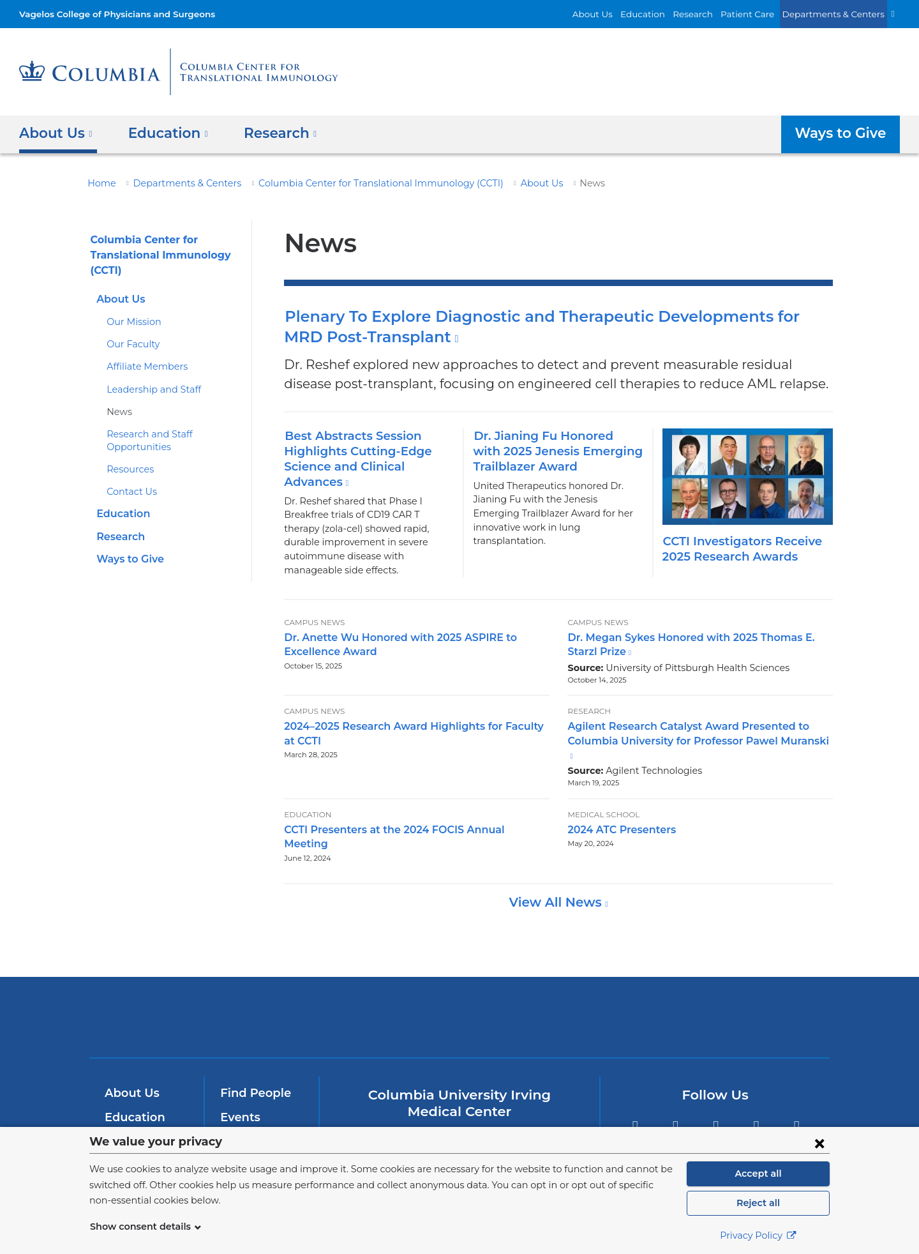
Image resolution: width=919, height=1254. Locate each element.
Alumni (239, 1099)
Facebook (634, 1085)
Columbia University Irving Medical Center (286, 975)
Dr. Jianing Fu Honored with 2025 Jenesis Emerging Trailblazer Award (551, 451)
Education (665, 14)
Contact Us (129, 492)
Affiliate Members (142, 366)
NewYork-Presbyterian (460, 983)
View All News (556, 861)
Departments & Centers (839, 14)
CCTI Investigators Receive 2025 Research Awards (738, 548)
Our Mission (131, 322)
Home (99, 183)
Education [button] (163, 132)
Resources (129, 469)
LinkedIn (756, 1085)
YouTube (715, 1085)
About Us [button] (56, 132)
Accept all (758, 1173)
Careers (241, 1123)
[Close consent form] (819, 1143)
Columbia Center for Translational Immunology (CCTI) (351, 183)
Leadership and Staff (149, 389)
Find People (252, 1051)
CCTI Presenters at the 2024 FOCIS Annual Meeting (408, 802)
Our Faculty (130, 344)
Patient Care (761, 14)
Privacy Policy (758, 1235)
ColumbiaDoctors (643, 975)
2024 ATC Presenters (617, 802)
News (118, 412)
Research (710, 14)
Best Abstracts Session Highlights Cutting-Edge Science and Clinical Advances (351, 459)
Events (239, 1075)
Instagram (796, 1085)
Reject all (758, 1203)
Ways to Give (843, 132)
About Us (620, 14)
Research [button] (271, 132)
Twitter (675, 1085)
